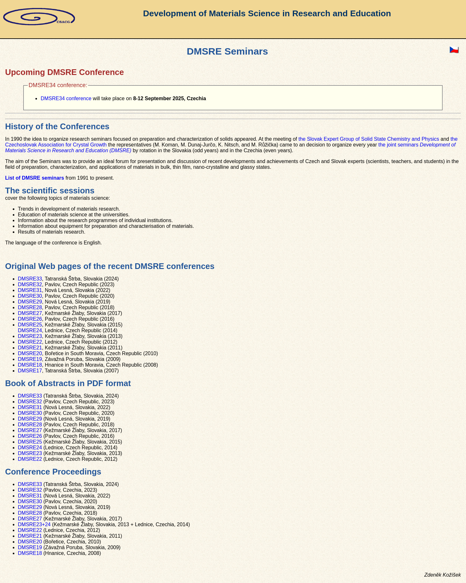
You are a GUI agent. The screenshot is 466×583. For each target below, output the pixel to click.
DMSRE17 (30, 370)
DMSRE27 (30, 313)
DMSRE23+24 (34, 524)
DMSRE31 (30, 290)
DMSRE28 (30, 307)
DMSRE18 (30, 365)
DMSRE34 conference (66, 98)
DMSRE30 (30, 296)
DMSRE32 (30, 284)
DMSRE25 (30, 324)
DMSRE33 (30, 278)
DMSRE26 (30, 319)
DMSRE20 (30, 353)
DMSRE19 (30, 359)
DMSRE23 (30, 336)
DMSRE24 (30, 330)
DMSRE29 (30, 301)
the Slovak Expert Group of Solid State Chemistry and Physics (369, 139)
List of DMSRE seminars (34, 178)
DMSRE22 (30, 342)
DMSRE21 (30, 347)
